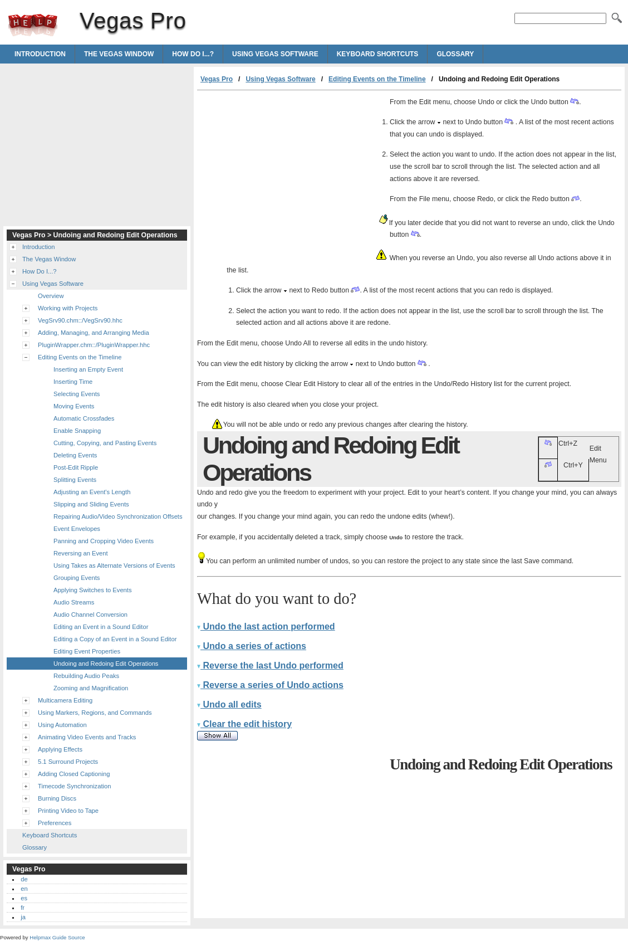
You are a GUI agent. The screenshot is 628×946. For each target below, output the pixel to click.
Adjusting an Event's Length (91, 492)
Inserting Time (72, 381)
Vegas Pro (32, 25)
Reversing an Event (80, 553)
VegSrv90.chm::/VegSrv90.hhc (80, 320)
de (24, 879)
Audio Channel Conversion (90, 614)
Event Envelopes (76, 528)
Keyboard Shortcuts (378, 54)
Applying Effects (60, 749)
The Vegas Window (119, 54)
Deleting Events (75, 455)
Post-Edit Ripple (75, 467)
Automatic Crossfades (83, 418)
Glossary (455, 54)
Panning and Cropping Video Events (103, 541)
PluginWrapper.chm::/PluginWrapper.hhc (94, 345)
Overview (51, 295)
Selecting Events (76, 394)
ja (23, 917)
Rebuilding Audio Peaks (86, 675)
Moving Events (73, 406)
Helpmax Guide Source (57, 937)
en (24, 888)
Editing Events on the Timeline (376, 79)
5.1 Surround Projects (68, 761)
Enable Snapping (77, 430)
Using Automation (62, 724)
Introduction (40, 54)
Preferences (54, 823)
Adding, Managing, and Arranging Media (93, 332)
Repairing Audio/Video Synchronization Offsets (118, 516)
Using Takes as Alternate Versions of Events (114, 565)
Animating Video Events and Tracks (87, 737)
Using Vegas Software (275, 54)
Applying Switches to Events (92, 590)
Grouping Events (76, 577)
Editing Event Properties (86, 651)
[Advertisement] (290, 174)
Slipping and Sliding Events (91, 504)
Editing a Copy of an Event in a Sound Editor (114, 639)
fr (22, 907)
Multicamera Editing (65, 700)
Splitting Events (74, 479)
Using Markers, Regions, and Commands (95, 712)
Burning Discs (57, 798)
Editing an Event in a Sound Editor (100, 626)
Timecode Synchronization (74, 786)
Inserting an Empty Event (88, 369)
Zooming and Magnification (90, 688)
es (24, 898)
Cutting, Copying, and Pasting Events (104, 443)
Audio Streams (73, 602)
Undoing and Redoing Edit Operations (105, 663)
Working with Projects (67, 308)
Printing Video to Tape (68, 810)
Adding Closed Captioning (74, 774)
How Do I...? (193, 54)
